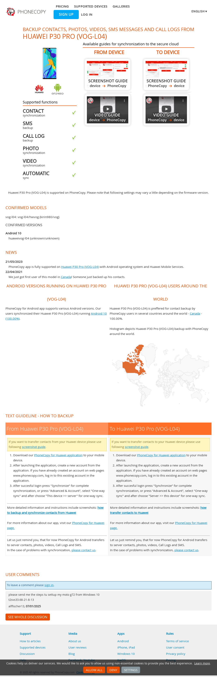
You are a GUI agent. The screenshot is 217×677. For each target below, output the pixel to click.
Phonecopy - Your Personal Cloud (26, 12)
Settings (130, 670)
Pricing (62, 6)
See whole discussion (27, 617)
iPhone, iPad (126, 647)
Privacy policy (175, 654)
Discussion (27, 654)
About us (74, 641)
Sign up (66, 14)
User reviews (77, 647)
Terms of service (177, 641)
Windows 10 (126, 654)
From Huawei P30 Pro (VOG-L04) (107, 74)
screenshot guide (33, 447)
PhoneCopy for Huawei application (58, 455)
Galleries (121, 6)
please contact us (83, 550)
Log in (86, 14)
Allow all (94, 670)
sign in (49, 585)
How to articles (30, 641)
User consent (175, 647)
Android (123, 641)
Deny (113, 670)
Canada (66, 277)
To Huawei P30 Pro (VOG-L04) (166, 74)
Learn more (202, 663)
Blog (71, 654)
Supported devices (90, 6)
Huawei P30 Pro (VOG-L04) (80, 267)
